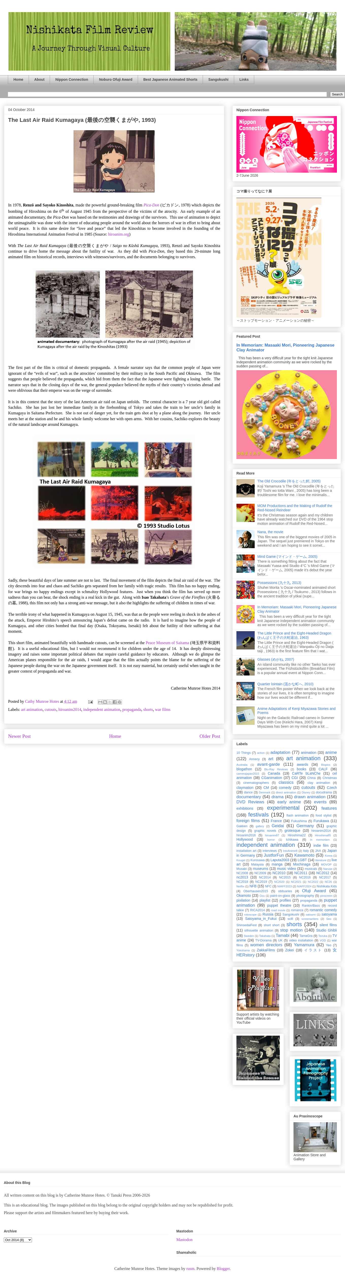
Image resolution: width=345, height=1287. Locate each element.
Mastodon (184, 1239)
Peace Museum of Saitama (167, 643)
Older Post (209, 736)
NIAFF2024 (304, 886)
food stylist (323, 815)
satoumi (311, 914)
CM (266, 788)
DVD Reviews (250, 802)
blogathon (244, 769)
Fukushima (299, 821)
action (261, 752)
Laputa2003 (279, 860)
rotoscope (250, 914)
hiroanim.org (118, 234)
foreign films (248, 820)
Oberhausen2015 (256, 891)
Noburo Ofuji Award (115, 79)
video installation (301, 940)
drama (277, 796)
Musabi (241, 869)
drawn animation (309, 796)
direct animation (286, 792)
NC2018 (242, 882)
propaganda (131, 709)
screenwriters (310, 918)
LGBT (302, 860)
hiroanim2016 (246, 835)
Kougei (240, 860)
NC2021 (296, 881)
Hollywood (244, 839)
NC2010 (278, 873)
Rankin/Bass (311, 905)
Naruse (327, 868)
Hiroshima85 (323, 835)
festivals (258, 814)
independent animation (101, 709)
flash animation (297, 815)
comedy (285, 788)
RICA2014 (257, 910)
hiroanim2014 (69, 709)
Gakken (241, 826)
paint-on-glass (280, 896)
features (329, 808)
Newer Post (19, 736)
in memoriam (320, 839)
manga (277, 864)
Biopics (325, 764)
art (270, 758)
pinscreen (326, 895)
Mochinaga (301, 864)
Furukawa (321, 821)
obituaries (285, 891)
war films (162, 709)
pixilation (243, 900)
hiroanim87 (272, 835)
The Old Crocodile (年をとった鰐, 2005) (289, 481)
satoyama (329, 914)
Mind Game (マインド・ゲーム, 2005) (287, 557)
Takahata (264, 935)
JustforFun (274, 855)
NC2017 (325, 877)
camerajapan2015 (247, 773)
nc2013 (242, 877)
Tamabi (282, 935)
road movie (278, 910)
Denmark (264, 792)
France (276, 821)
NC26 (328, 881)
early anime (289, 802)
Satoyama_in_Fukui (261, 919)
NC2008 (242, 873)
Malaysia (257, 864)
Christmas (329, 778)
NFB (252, 886)
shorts (148, 709)
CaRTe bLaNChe (306, 773)
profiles (285, 900)
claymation (244, 788)
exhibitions (244, 808)
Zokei (289, 950)
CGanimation (271, 778)
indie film (321, 845)
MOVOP (326, 864)
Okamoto (243, 895)
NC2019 (261, 882)
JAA (318, 851)
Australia (242, 764)
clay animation (318, 783)
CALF (323, 769)
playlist (265, 900)
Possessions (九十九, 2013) (279, 583)
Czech (332, 788)
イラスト (313, 950)
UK (280, 940)
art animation (32, 709)
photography (305, 896)
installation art (246, 851)
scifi (290, 919)
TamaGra (306, 936)
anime (331, 752)
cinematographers (256, 783)
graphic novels (265, 831)
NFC (268, 886)
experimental (283, 808)
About (39, 79)
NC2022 (313, 881)
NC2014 (265, 877)
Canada (274, 773)
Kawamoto (304, 855)
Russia (268, 914)
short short (271, 925)
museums (260, 869)
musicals (311, 869)
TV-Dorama (263, 940)
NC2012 (322, 873)
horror (271, 839)
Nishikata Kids (327, 886)
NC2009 (260, 873)
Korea (328, 855)
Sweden (249, 935)
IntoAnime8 (290, 850)
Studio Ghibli (326, 930)
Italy (306, 851)
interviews (270, 851)
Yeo (328, 945)
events (320, 802)
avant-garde (268, 764)
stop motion (291, 930)
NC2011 (300, 873)
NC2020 (279, 881)
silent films (328, 925)
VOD (323, 940)
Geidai (278, 825)
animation (308, 753)
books (301, 769)
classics (286, 782)
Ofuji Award (314, 890)
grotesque (292, 830)
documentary (248, 796)
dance (248, 792)
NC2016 (305, 877)
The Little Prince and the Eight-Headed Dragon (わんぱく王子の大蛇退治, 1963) (294, 635)
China (311, 778)
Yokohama (243, 950)
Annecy (254, 759)
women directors (266, 944)
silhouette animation (258, 930)
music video (286, 869)
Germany (305, 825)
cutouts (50, 709)
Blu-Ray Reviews (276, 769)
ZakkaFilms (266, 950)
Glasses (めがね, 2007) (275, 659)
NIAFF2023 (284, 886)
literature (320, 860)
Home (18, 79)
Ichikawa (292, 839)
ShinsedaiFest (246, 925)
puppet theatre (279, 905)
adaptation (280, 752)
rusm (190, 1268)
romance (297, 910)
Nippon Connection (71, 79)
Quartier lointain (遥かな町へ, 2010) (285, 684)
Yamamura (304, 944)
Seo (328, 918)
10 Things (243, 753)
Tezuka (322, 935)
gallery (260, 826)
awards (302, 764)
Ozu (262, 895)
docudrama (324, 792)
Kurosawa (257, 860)
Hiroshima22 (297, 835)
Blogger (223, 1268)
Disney (306, 792)
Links (244, 79)
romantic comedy (323, 910)
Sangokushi (218, 79)
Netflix (240, 886)
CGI (294, 778)
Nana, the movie (270, 532)
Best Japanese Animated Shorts (170, 79)
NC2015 (285, 877)
